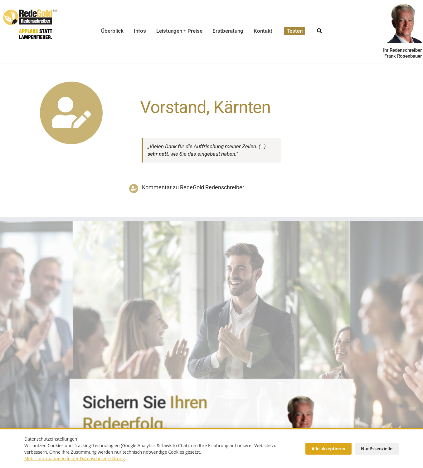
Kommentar (157, 187)
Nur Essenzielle (376, 448)
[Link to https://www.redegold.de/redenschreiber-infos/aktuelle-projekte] (71, 113)
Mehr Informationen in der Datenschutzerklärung (74, 458)
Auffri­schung (209, 146)
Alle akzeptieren (328, 448)
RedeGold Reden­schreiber (212, 187)
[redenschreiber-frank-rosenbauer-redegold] (301, 397)
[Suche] (319, 29)
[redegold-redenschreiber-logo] (29, 12)
